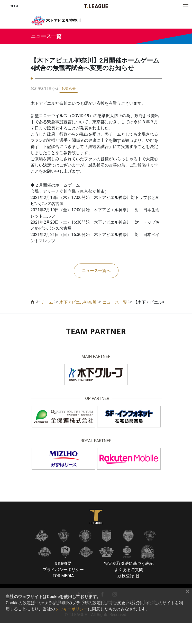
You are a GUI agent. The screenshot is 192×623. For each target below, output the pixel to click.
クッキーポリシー (71, 609)
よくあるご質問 (128, 569)
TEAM (14, 6)
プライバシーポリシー (63, 569)
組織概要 (63, 563)
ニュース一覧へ (96, 270)
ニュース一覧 (115, 302)
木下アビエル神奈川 (77, 302)
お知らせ (68, 88)
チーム (47, 302)
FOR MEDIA (63, 575)
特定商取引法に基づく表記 (128, 563)
